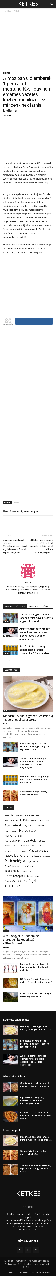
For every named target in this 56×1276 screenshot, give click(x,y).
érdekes (17, 502)
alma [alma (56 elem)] (7, 816)
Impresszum (21, 1261)
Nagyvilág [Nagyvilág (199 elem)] (11, 855)
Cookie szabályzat (41, 1264)
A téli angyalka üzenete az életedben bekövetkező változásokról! (21, 939)
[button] (52, 4)
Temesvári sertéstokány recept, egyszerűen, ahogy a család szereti (35, 1168)
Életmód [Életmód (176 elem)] (10, 881)
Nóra (9, 115)
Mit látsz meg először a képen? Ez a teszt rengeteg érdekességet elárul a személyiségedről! (41, 546)
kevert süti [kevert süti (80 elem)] (25, 845)
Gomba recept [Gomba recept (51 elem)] (11, 831)
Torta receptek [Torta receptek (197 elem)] (15, 875)
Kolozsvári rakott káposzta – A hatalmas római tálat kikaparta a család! (36, 1115)
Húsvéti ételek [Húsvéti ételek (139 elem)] (13, 835)
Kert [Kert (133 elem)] (15, 845)
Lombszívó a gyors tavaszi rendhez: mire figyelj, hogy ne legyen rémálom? (36, 618)
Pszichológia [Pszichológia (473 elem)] (15, 860)
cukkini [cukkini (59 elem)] (34, 820)
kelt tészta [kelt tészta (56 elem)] (42, 841)
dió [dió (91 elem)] (47, 820)
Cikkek (16, 11)
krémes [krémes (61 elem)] (8, 851)
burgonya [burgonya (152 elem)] (17, 815)
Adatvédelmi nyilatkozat (39, 1261)
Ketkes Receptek (10, 711)
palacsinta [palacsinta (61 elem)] (36, 856)
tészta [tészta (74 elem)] (30, 876)
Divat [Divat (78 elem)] (41, 820)
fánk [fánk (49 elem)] (34, 826)
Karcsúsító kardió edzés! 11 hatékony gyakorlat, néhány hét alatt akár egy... (35, 967)
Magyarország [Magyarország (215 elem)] (38, 850)
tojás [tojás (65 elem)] (25, 871)
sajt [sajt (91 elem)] (29, 861)
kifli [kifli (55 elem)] (33, 846)
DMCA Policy (28, 1267)
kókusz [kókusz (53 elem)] (16, 851)
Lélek (6, 931)
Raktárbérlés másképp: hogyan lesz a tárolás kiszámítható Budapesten (34, 650)
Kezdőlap (7, 11)
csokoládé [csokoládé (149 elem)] (22, 820)
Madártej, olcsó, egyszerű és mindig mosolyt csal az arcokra (28, 717)
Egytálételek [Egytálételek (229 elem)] (13, 825)
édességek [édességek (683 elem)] (27, 880)
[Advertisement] (28, 42)
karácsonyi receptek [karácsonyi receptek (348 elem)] (20, 840)
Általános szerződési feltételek (18, 1264)
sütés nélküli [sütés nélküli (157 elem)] (13, 870)
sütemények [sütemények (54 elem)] (27, 866)
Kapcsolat (8, 1261)
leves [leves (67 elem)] (24, 850)
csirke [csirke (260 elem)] (29, 815)
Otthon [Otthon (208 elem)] (25, 855)
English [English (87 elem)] (27, 825)
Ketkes (6, 947)
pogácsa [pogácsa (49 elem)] (46, 856)
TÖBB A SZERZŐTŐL (39, 606)
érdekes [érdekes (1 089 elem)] (13, 885)
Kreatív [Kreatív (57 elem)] (39, 846)
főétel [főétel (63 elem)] (41, 825)
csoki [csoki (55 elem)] (38, 816)
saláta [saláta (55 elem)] (35, 861)
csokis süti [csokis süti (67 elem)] (9, 820)
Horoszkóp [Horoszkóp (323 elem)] (27, 830)
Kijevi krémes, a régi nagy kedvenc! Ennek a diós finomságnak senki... (32, 1100)
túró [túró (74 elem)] (37, 876)
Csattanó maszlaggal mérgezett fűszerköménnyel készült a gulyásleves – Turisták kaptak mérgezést (15, 546)
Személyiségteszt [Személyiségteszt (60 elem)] (12, 866)
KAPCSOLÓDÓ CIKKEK (15, 606)
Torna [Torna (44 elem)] (32, 871)
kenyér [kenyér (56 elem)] (7, 846)
